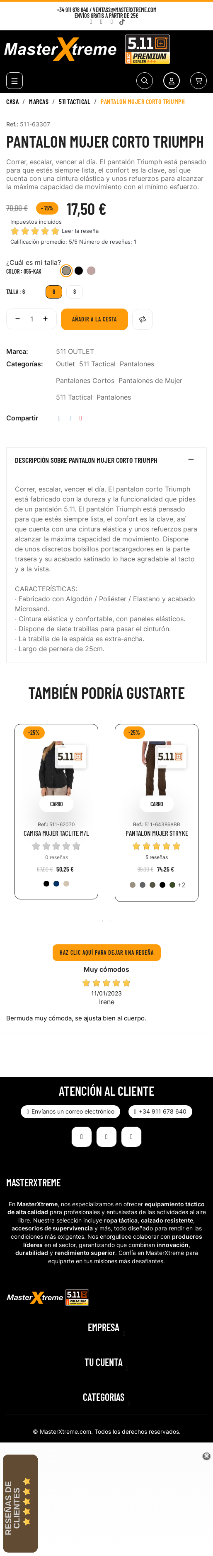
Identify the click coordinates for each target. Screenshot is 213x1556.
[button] (70, 1111)
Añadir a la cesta (94, 319)
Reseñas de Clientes (12, 1508)
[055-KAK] (66, 272)
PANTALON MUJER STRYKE (157, 833)
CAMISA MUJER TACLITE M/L (56, 833)
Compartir (59, 418)
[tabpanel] (56, 818)
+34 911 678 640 (72, 9)
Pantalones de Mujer (150, 380)
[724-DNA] (56, 884)
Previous (10, 819)
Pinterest (81, 418)
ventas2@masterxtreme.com (125, 9)
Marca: (17, 351)
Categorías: (24, 364)
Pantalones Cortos (85, 380)
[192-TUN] (152, 885)
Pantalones (137, 364)
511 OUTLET (75, 351)
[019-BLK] (79, 272)
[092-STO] (142, 885)
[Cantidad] (31, 319)
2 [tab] (110, 920)
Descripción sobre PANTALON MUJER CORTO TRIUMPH (86, 460)
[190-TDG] (172, 885)
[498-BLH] (91, 272)
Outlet (65, 364)
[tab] (106, 462)
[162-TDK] (66, 884)
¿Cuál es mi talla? (33, 262)
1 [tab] (102, 920)
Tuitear (70, 418)
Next (202, 819)
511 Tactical (97, 364)
